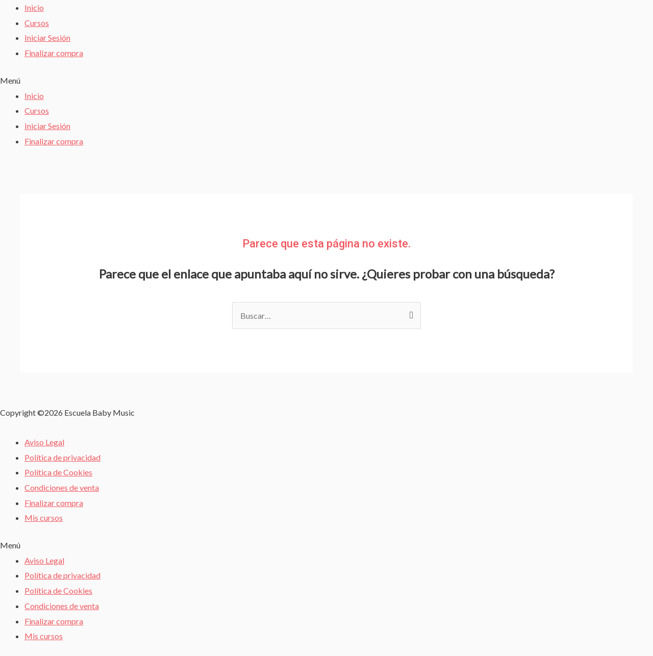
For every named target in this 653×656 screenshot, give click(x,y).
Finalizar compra (53, 53)
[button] (326, 80)
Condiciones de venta (61, 487)
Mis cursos (43, 517)
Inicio (34, 7)
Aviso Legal (44, 442)
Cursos (36, 23)
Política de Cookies (58, 472)
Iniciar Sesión (47, 37)
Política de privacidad (62, 457)
